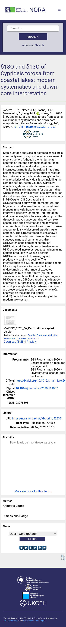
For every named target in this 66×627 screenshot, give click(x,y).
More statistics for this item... (33, 491)
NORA (37, 10)
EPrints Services (10, 620)
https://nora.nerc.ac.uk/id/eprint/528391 (37, 418)
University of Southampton (34, 620)
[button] (63, 558)
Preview (32, 341)
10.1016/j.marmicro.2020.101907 (34, 126)
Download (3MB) (14, 341)
